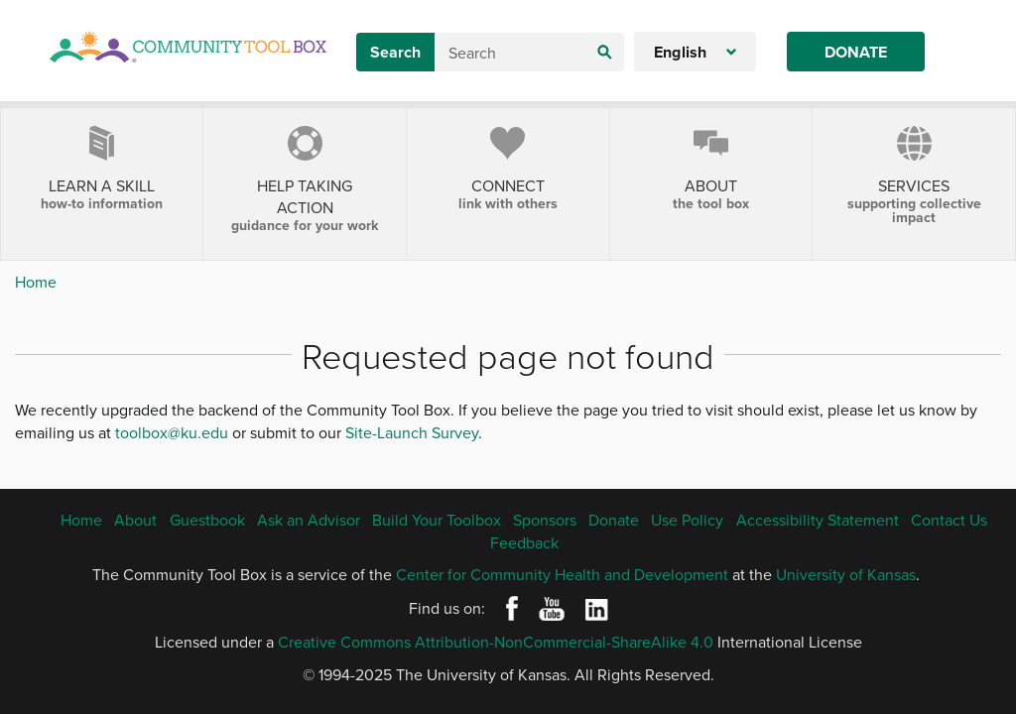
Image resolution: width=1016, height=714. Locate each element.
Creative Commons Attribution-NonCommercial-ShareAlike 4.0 (495, 642)
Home (36, 282)
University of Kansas (846, 574)
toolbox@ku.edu (171, 432)
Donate (856, 52)
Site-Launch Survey (411, 432)
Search (395, 52)
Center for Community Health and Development (562, 574)
